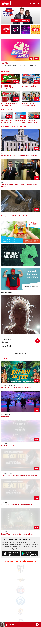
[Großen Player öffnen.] (33, 624)
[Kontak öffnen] (22, 3)
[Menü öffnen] (38, 3)
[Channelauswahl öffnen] (25, 3)
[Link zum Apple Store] (11, 554)
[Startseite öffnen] (6, 3)
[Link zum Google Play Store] (29, 554)
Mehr (36, 59)
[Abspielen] (37, 624)
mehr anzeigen (20, 353)
